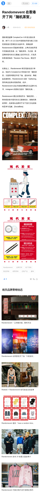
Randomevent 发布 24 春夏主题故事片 (16, 457)
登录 (35, 3)
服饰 (32, 271)
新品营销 (6, 271)
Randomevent (8, 267)
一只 (7, 27)
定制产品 (25, 271)
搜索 (26, 3)
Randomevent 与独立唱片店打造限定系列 (17, 490)
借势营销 (15, 271)
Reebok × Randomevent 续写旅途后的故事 (18, 390)
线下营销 (28, 267)
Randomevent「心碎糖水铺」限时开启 (16, 323)
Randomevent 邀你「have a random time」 (18, 423)
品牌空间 (19, 267)
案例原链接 (31, 27)
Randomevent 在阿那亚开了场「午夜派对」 (18, 356)
